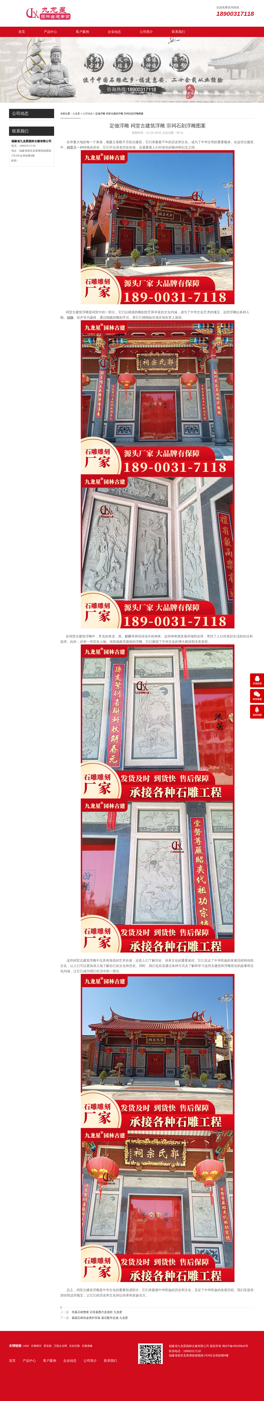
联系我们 (178, 31)
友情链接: (15, 1345)
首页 (21, 31)
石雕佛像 (87, 1345)
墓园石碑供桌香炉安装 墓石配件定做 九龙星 (100, 1317)
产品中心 (50, 31)
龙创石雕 (74, 1345)
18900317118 (192, 1351)
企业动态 (114, 31)
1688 (26, 1345)
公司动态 (88, 113)
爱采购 (48, 1345)
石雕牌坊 (36, 1345)
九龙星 (76, 113)
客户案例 (82, 31)
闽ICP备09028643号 (235, 1346)
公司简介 (146, 31)
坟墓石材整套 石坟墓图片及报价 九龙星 (97, 1312)
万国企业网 (60, 1345)
